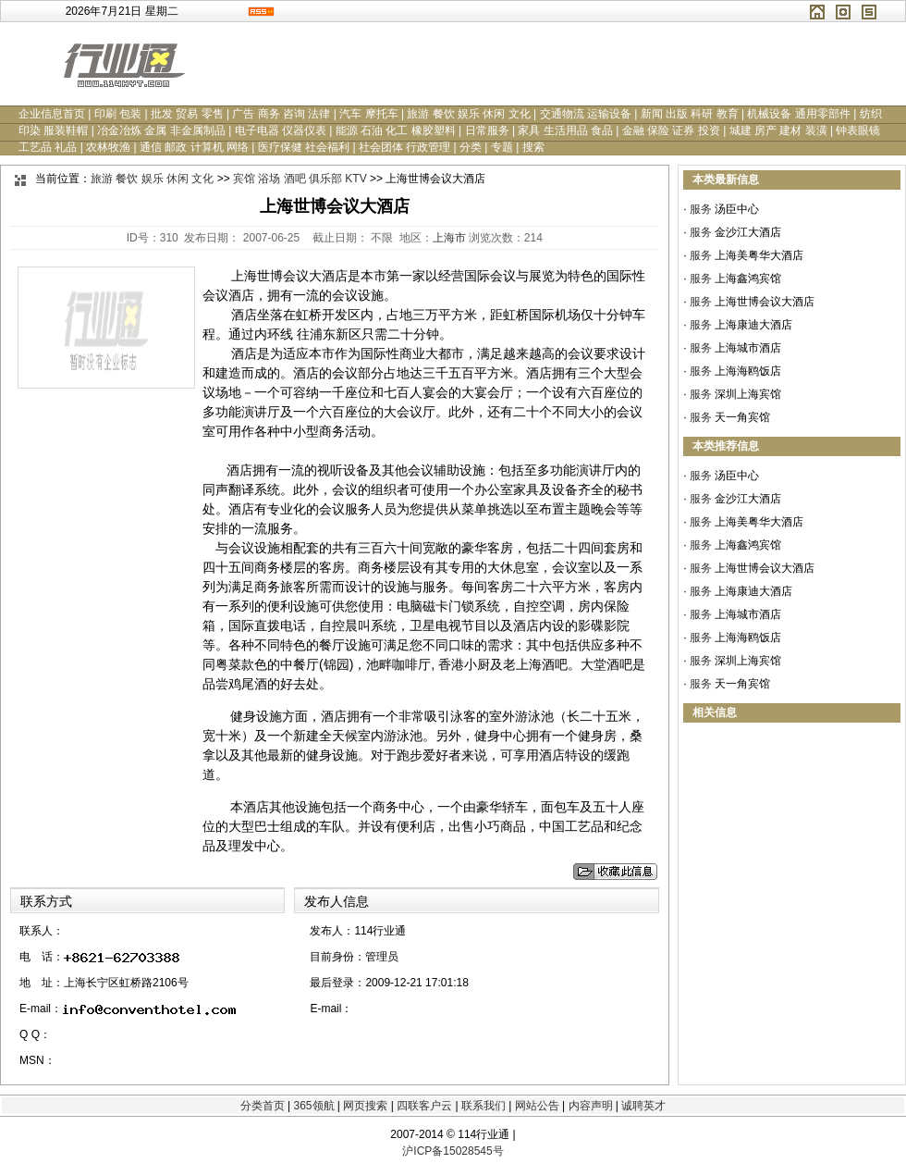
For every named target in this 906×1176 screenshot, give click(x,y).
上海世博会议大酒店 (764, 301)
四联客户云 (424, 1105)
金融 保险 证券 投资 (671, 130)
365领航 (313, 1105)
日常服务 (487, 130)
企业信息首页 (51, 113)
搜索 (533, 147)
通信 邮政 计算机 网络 (194, 147)
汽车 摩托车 (368, 113)
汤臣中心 (737, 209)
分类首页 (262, 1105)
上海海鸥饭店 (748, 371)
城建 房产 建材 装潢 (778, 130)
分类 (470, 147)
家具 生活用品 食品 (565, 130)
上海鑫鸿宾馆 (748, 278)
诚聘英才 (643, 1105)
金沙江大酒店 (748, 232)
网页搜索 (365, 1105)
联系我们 (483, 1105)
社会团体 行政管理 (404, 147)
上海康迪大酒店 (753, 324)
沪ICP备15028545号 (452, 1151)
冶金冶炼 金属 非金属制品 (161, 130)
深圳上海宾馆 (748, 394)
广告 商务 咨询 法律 (281, 113)
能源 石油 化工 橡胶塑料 (396, 130)
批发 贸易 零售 (187, 113)
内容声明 (591, 1105)
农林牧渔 (108, 147)
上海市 (449, 237)
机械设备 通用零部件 (798, 113)
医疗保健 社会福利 (303, 147)
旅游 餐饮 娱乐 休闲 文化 (468, 113)
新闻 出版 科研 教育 (690, 113)
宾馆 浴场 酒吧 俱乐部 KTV (300, 178)
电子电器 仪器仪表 (280, 130)
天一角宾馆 (742, 417)
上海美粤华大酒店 (759, 255)
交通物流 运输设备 (585, 113)
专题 (502, 147)
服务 (701, 209)
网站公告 (537, 1105)
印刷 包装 (117, 113)
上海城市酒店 (748, 347)
